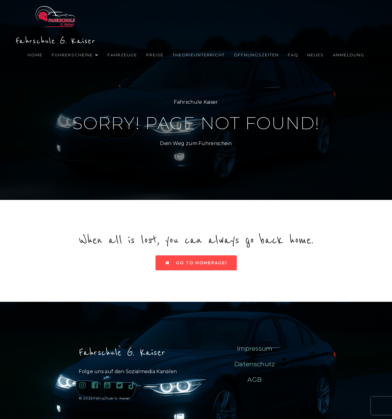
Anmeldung (348, 54)
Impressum (255, 348)
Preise (155, 54)
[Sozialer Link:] (109, 385)
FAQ (293, 54)
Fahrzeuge (122, 54)
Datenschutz (254, 364)
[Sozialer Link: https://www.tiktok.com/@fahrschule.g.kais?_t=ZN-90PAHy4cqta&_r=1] (134, 385)
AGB (254, 379)
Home (35, 54)
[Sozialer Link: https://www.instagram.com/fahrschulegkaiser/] (85, 385)
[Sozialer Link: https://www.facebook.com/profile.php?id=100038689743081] (97, 385)
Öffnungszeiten (256, 54)
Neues (315, 54)
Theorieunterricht (199, 54)
